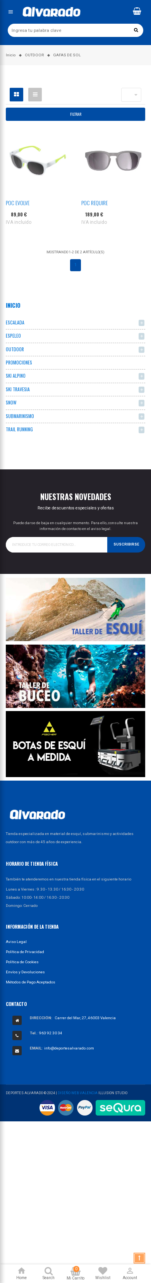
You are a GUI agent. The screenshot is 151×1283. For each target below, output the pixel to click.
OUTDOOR (15, 349)
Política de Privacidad (25, 952)
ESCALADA (15, 322)
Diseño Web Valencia (78, 1093)
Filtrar (75, 114)
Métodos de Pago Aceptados (30, 982)
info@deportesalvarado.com (69, 1048)
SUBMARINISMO (20, 416)
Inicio (13, 305)
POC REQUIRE (94, 203)
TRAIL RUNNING (19, 429)
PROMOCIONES (19, 362)
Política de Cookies (22, 962)
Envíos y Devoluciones (25, 972)
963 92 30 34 (50, 1033)
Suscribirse (126, 544)
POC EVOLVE (17, 203)
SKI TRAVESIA (18, 389)
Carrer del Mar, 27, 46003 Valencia (85, 1018)
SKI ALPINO (16, 375)
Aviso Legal (16, 942)
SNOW (11, 402)
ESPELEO (13, 335)
